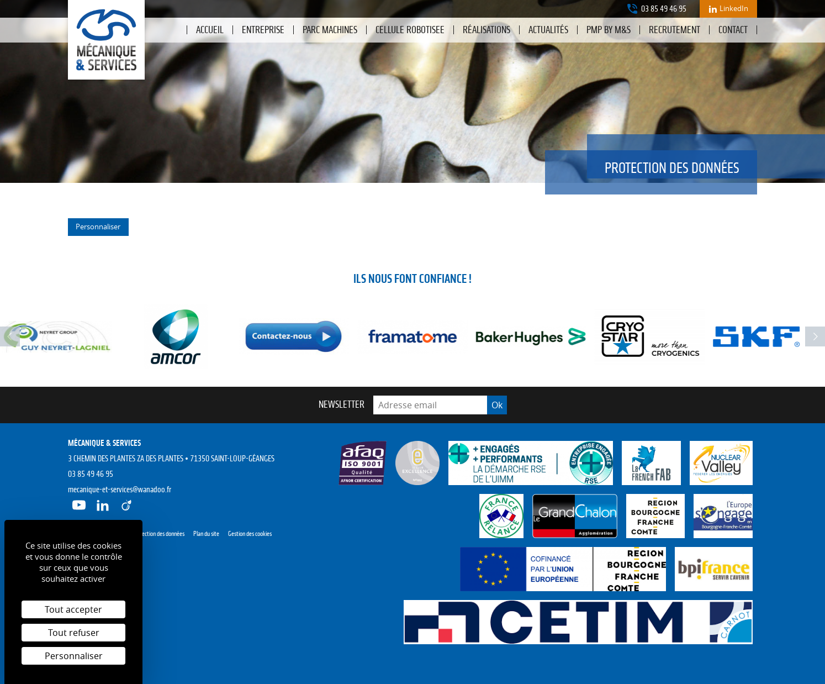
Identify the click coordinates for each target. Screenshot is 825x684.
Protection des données (158, 533)
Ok (497, 405)
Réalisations (486, 30)
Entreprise (263, 30)
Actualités (548, 30)
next (815, 336)
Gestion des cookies (250, 533)
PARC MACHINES (330, 30)
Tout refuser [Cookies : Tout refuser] (73, 633)
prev (10, 336)
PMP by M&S (608, 30)
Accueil (210, 30)
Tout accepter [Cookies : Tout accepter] (73, 609)
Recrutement (674, 30)
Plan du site (206, 533)
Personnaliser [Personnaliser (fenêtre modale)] (74, 656)
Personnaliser (98, 226)
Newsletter (341, 404)
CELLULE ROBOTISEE (410, 30)
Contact (733, 30)
